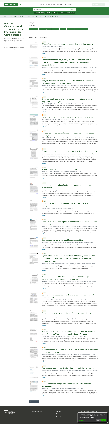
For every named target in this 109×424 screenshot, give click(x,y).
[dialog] (93, 418)
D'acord (103, 420)
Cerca (73, 9)
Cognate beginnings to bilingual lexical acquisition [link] (62, 240)
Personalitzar (82, 420)
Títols (54, 12)
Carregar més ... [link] (34, 402)
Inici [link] (5, 16)
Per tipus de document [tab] (82, 29)
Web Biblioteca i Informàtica (10, 1)
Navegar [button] (59, 4)
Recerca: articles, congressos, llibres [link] (16, 16)
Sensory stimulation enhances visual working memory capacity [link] (67, 117)
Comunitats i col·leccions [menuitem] (48, 4)
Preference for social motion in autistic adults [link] (60, 169)
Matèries (60, 12)
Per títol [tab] (63, 29)
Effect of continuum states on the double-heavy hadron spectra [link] (67, 44)
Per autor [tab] (56, 29)
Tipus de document (70, 12)
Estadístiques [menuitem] (69, 4)
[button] (104, 1)
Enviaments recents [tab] (34, 29)
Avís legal (59, 411)
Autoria (48, 12)
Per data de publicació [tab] (46, 29)
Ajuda (24, 1)
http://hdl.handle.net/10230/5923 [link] (13, 49)
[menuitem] (59, 4)
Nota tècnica (59, 414)
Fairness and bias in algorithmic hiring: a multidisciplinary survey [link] (68, 368)
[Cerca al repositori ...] (51, 9)
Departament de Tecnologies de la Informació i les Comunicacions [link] (34, 16)
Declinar (98, 420)
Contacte (58, 416)
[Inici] (12, 4)
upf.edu (19, 1)
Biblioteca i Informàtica (36, 411)
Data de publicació (39, 12)
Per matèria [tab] (71, 29)
